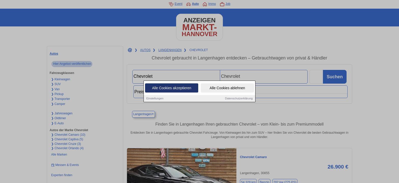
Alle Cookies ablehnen (227, 88)
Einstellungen (154, 98)
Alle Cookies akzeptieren (171, 88)
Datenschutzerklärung (239, 98)
